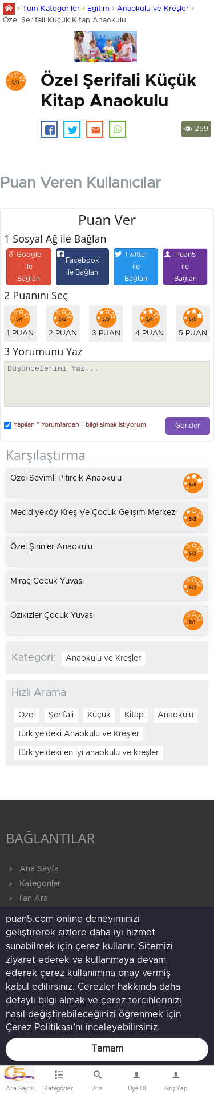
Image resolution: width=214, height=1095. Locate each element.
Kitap (134, 715)
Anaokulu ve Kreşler (153, 9)
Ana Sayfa (32, 869)
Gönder (187, 426)
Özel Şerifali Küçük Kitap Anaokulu (64, 20)
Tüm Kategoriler (51, 9)
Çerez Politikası (39, 1027)
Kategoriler (33, 884)
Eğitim (98, 9)
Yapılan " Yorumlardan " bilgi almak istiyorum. (76, 425)
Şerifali (61, 715)
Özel (26, 715)
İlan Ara (27, 899)
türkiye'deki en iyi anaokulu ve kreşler (88, 753)
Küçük (99, 715)
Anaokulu (175, 715)
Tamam (107, 1048)
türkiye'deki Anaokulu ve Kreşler (78, 734)
